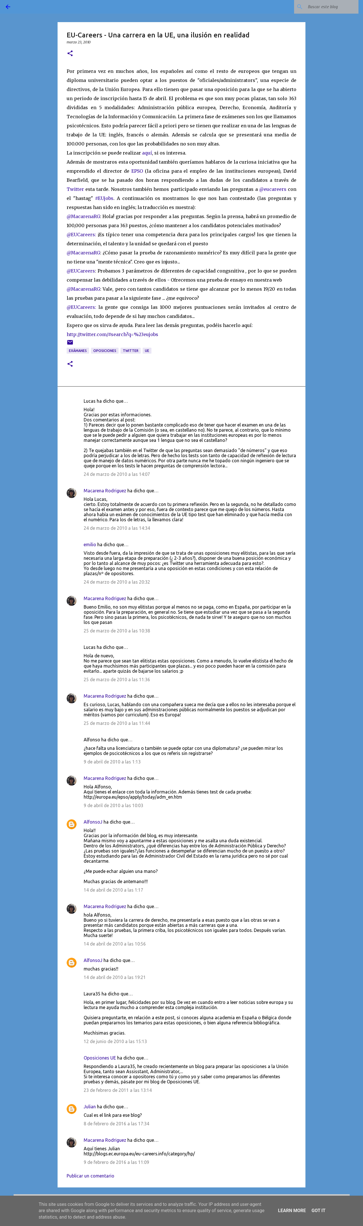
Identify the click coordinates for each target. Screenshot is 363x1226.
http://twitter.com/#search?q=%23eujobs (112, 334)
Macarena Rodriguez (105, 490)
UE (147, 351)
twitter (130, 351)
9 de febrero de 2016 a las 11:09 (116, 1162)
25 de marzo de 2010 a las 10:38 (117, 630)
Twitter (76, 189)
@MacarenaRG (83, 216)
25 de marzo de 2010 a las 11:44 (117, 723)
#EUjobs (104, 198)
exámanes (78, 351)
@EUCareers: (81, 234)
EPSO (138, 171)
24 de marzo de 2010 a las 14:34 (117, 528)
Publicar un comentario (90, 1175)
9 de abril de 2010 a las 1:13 (112, 761)
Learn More (292, 1210)
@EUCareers (81, 271)
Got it (318, 1210)
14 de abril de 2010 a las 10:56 (115, 943)
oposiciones (104, 351)
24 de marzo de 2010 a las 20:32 (117, 581)
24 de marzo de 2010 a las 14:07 (117, 474)
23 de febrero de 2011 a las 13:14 (118, 1090)
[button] (70, 54)
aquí (147, 153)
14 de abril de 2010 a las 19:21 (115, 977)
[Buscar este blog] (328, 7)
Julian (90, 1106)
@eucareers (272, 189)
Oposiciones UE (100, 1057)
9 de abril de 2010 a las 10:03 (113, 805)
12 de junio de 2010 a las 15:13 (115, 1041)
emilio (90, 544)
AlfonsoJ (93, 821)
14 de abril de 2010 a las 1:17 (113, 889)
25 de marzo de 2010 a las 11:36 (117, 679)
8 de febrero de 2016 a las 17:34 (116, 1123)
